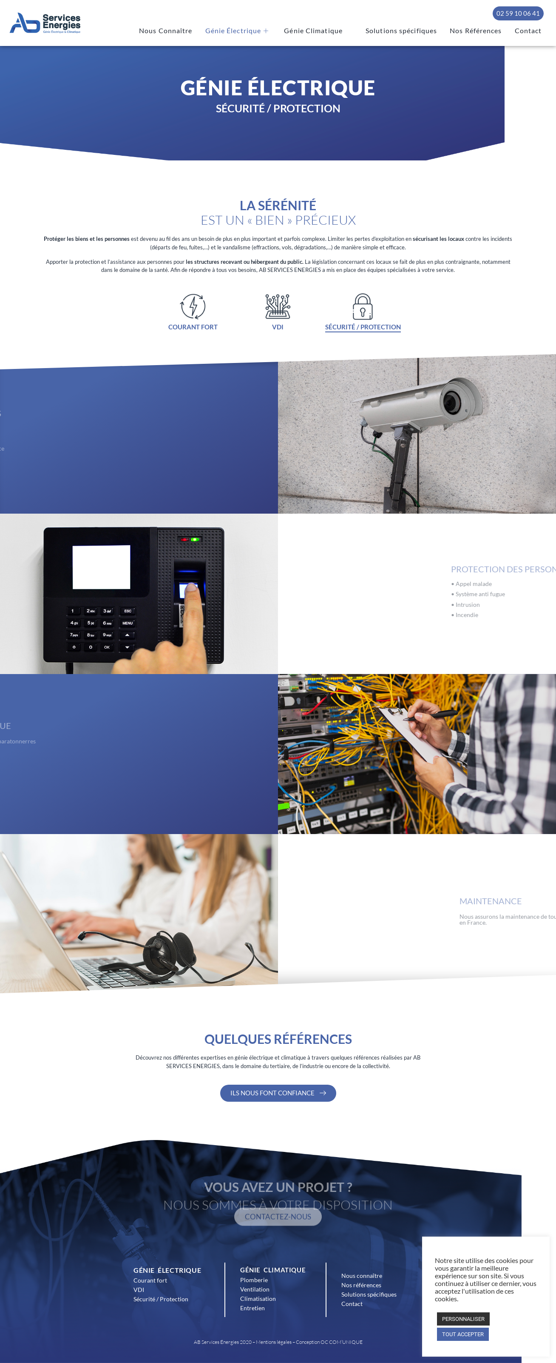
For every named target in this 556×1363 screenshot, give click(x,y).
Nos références (361, 1285)
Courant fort (150, 1280)
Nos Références (480, 31)
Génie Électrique (257, 31)
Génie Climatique (332, 31)
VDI (138, 1289)
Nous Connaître (190, 31)
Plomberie (254, 1279)
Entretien (252, 1308)
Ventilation (254, 1289)
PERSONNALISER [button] (463, 1319)
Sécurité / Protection (160, 1299)
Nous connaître (361, 1275)
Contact (529, 31)
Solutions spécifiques (411, 31)
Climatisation (258, 1298)
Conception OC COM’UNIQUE (329, 1342)
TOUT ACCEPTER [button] (463, 1334)
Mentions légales (274, 1342)
